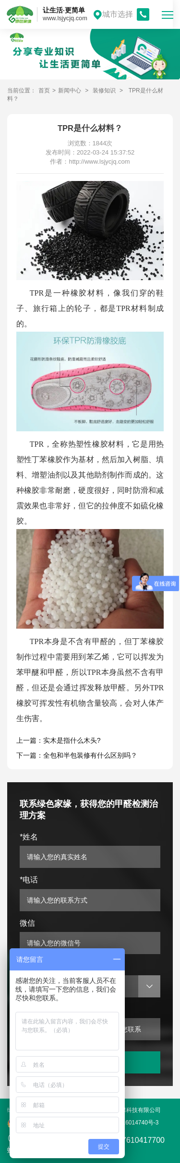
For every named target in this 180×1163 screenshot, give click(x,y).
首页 (44, 90)
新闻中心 (69, 90)
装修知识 (104, 90)
